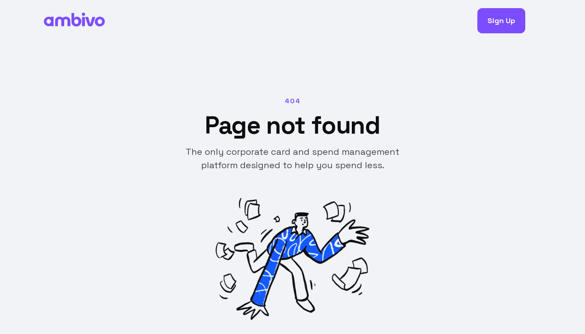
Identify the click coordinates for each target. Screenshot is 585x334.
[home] (74, 21)
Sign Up (501, 20)
